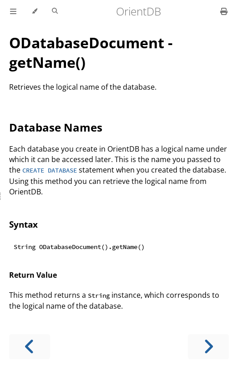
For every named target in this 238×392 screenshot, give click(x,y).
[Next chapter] (208, 346)
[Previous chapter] (29, 346)
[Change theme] (34, 11)
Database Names (55, 127)
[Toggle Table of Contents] (13, 11)
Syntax (23, 224)
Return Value (33, 275)
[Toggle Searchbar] (55, 11)
